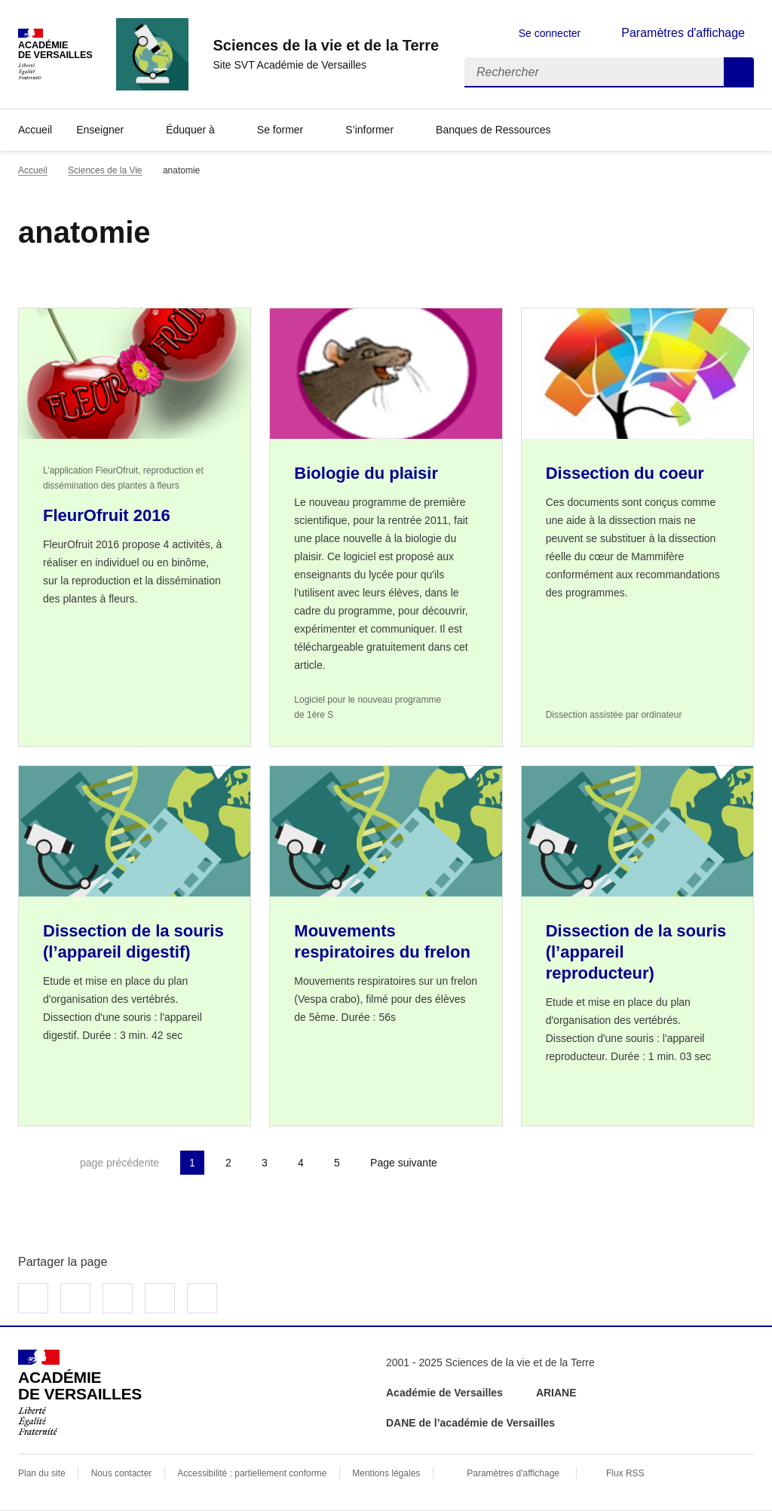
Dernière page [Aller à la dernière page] (487, 1163)
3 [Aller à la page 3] (265, 1163)
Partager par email (160, 1298)
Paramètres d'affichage (513, 1473)
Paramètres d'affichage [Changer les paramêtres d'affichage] (683, 32)
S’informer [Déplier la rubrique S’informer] (369, 130)
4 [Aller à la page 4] (301, 1163)
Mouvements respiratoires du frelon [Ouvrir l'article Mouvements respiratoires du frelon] (382, 941)
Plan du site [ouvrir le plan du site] (42, 1473)
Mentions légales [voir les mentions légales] (386, 1473)
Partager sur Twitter (75, 1298)
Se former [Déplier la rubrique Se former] (280, 130)
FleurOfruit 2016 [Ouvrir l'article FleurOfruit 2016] (106, 515)
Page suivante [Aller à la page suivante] (403, 1163)
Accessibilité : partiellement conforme (251, 1473)
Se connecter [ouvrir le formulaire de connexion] (550, 33)
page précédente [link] (119, 1163)
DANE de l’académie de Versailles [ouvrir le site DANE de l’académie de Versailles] (470, 1423)
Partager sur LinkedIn (118, 1298)
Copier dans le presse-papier (202, 1298)
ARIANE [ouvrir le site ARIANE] (558, 1393)
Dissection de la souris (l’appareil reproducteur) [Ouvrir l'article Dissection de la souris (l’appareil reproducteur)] (636, 951)
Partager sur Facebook (33, 1298)
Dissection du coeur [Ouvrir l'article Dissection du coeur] (625, 473)
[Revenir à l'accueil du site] (80, 1393)
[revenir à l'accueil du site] (326, 45)
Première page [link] (30, 1163)
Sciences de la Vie (105, 170)
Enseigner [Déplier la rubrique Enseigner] (100, 130)
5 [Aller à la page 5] (337, 1163)
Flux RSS (625, 1473)
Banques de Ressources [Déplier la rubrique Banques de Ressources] (493, 130)
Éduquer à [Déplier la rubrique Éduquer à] (190, 130)
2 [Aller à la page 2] (228, 1163)
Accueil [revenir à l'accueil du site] (35, 130)
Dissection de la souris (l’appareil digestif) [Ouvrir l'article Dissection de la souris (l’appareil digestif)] (133, 941)
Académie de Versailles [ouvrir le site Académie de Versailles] (444, 1393)
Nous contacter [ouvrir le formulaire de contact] (121, 1473)
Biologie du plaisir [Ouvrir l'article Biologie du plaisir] (366, 473)
